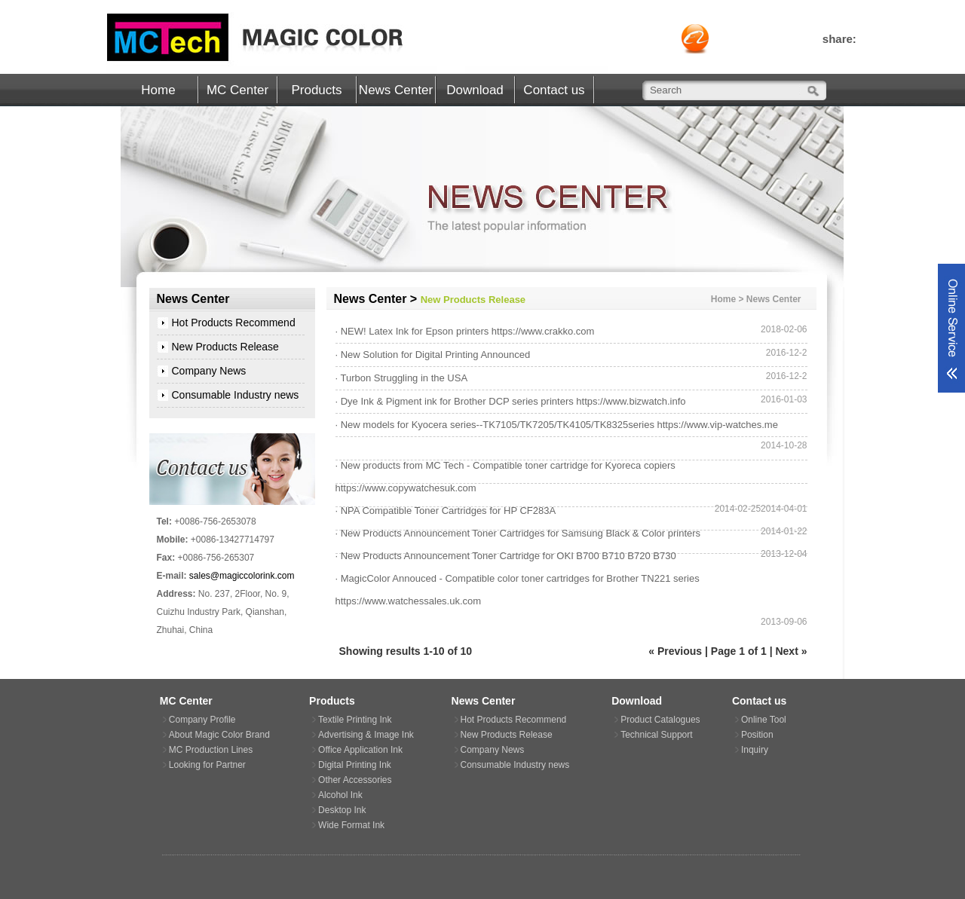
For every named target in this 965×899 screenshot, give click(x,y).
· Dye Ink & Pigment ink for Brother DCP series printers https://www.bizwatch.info (510, 401)
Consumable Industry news (235, 395)
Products (316, 90)
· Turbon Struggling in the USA (401, 378)
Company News (209, 371)
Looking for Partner (207, 765)
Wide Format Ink (351, 825)
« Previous (675, 651)
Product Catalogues (660, 719)
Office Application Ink (360, 750)
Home (158, 90)
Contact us (553, 90)
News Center (396, 90)
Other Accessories (354, 780)
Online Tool (763, 719)
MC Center (237, 90)
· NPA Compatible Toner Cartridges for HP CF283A (445, 510)
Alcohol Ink (340, 795)
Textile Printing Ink (354, 719)
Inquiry (754, 750)
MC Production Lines (211, 750)
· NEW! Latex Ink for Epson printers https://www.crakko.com (465, 331)
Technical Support (656, 734)
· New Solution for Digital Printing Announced (433, 354)
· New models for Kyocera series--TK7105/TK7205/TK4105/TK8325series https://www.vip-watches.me (556, 424)
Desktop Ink (342, 810)
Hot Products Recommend (234, 322)
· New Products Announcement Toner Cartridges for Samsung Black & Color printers (518, 533)
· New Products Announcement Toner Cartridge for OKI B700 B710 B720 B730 (505, 555)
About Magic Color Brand (219, 734)
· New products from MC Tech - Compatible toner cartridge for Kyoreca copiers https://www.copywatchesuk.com (505, 477)
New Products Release (225, 347)
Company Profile (202, 719)
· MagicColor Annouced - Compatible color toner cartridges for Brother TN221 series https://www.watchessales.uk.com (517, 590)
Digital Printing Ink (354, 765)
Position (757, 734)
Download (475, 90)
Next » (791, 651)
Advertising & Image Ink (366, 734)
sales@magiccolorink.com (242, 575)
